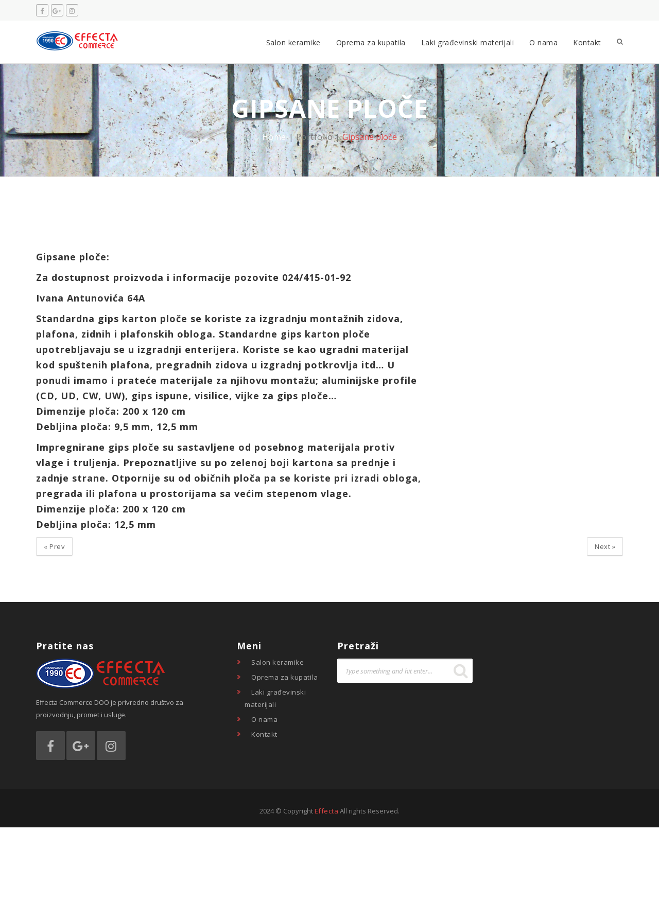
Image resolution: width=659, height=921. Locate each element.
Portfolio (314, 137)
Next (605, 546)
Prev (54, 546)
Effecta (327, 811)
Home (274, 137)
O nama (543, 42)
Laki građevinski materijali (467, 42)
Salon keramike (293, 42)
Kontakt (587, 42)
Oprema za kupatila (371, 42)
